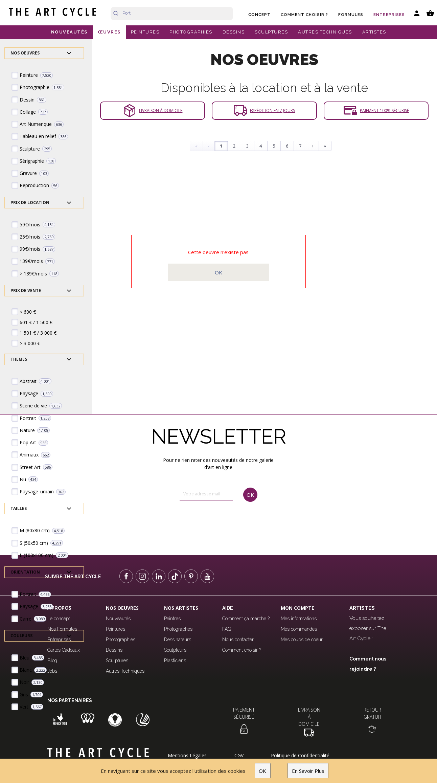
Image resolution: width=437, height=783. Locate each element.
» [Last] (325, 146)
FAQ (226, 629)
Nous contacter (238, 639)
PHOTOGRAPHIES (190, 32)
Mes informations (299, 618)
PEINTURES (145, 32)
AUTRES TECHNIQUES (325, 32)
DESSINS (234, 32)
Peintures (115, 629)
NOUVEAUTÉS (69, 32)
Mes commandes (299, 629)
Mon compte (297, 608)
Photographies (120, 639)
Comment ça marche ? (246, 618)
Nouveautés (118, 618)
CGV (239, 755)
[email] (206, 494)
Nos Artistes (181, 608)
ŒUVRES (109, 32)
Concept (259, 14)
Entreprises (389, 14)
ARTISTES (374, 32)
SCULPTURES (271, 32)
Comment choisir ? (304, 14)
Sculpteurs (175, 650)
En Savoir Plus (308, 770)
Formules (350, 14)
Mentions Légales (187, 755)
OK (262, 770)
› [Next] (313, 146)
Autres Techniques (125, 671)
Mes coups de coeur (302, 639)
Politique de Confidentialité (300, 755)
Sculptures (117, 660)
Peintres (172, 618)
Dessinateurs (177, 639)
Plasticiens (175, 660)
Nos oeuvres (122, 608)
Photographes (178, 629)
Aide (227, 608)
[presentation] (208, 522)
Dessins (114, 650)
